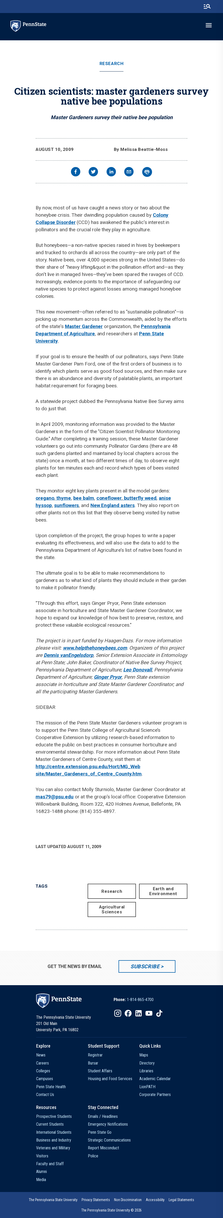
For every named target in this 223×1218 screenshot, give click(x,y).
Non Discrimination (128, 1200)
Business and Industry (53, 1140)
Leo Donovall (137, 670)
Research (111, 63)
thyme (63, 498)
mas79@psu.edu (55, 797)
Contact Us (45, 1094)
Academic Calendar (155, 1078)
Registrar (95, 1055)
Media (41, 1179)
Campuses (44, 1078)
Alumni (41, 1171)
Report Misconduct (103, 1147)
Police (93, 1155)
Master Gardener (84, 326)
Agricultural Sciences (112, 909)
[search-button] (207, 6)
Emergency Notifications (108, 1124)
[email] (129, 172)
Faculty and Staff (50, 1163)
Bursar (93, 1063)
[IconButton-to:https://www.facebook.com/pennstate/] (128, 1013)
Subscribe (144, 966)
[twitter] (93, 172)
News (40, 1055)
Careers (42, 1063)
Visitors (42, 1155)
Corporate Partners (155, 1094)
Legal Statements (181, 1200)
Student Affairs (100, 1070)
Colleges (43, 1070)
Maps (143, 1055)
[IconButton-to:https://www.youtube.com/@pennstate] (149, 1013)
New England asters (112, 505)
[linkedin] (111, 172)
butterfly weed (140, 498)
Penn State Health (51, 1086)
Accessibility (155, 1200)
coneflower (109, 498)
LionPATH (147, 1086)
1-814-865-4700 (140, 999)
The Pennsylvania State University (53, 1200)
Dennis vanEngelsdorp (68, 655)
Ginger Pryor (108, 677)
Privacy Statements (96, 1200)
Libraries (146, 1070)
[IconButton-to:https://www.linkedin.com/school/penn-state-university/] (138, 1013)
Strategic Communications (109, 1140)
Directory (147, 1063)
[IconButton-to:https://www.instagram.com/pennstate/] (118, 1013)
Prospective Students (54, 1116)
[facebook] (75, 172)
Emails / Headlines (103, 1116)
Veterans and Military (53, 1147)
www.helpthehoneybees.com (95, 648)
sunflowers (66, 505)
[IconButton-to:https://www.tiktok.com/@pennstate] (159, 1013)
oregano (45, 498)
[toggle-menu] (209, 25)
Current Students (50, 1124)
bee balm (83, 498)
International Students (53, 1132)
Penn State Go (100, 1132)
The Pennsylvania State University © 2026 (111, 1210)
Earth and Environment (163, 891)
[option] (134, 1000)
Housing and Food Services (110, 1078)
